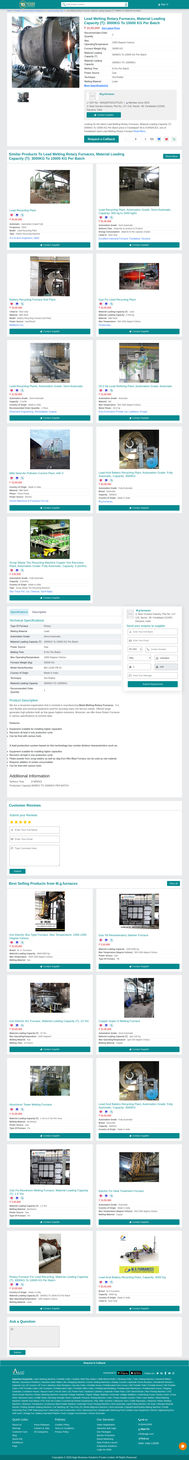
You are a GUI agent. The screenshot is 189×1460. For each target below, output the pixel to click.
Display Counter (119, 1382)
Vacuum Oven (46, 1391)
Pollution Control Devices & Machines (30, 11)
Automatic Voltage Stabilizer (123, 1394)
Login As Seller (104, 1449)
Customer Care (19, 1431)
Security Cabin (79, 1385)
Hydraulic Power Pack (114, 1391)
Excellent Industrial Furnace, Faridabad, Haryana (124, 238)
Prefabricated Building (105, 1388)
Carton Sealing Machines (98, 1382)
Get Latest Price (111, 28)
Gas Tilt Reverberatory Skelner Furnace (123, 935)
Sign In (163, 4)
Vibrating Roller (124, 1379)
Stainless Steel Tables (52, 1382)
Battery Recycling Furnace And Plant (32, 299)
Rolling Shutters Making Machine (36, 1407)
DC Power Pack (75, 1391)
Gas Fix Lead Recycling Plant (117, 299)
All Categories (41, 1431)
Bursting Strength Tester (59, 1398)
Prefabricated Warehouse (129, 1388)
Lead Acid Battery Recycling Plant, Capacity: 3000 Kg (132, 1277)
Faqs (14, 1446)
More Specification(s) (96, 85)
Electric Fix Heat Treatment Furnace (121, 1191)
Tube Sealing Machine (143, 1379)
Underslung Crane (146, 1394)
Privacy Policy (62, 1431)
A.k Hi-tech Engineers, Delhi (24, 238)
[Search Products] (62, 4)
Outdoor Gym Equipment (137, 1410)
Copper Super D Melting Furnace (119, 1021)
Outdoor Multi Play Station (84, 1379)
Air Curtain (56, 1401)
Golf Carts (17, 1413)
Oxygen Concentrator (77, 1413)
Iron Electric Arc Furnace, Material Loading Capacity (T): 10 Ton (49, 1021)
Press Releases (42, 1424)
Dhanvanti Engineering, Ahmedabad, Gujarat (33, 411)
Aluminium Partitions (30, 1382)
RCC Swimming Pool (87, 1410)
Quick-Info (17, 1439)
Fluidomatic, (105, 325)
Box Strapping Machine (74, 1382)
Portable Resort (155, 1385)
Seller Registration (106, 1424)
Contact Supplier (104, 115)
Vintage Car (28, 1413)
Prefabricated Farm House (115, 1385)
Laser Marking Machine (44, 1379)
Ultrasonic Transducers (32, 1404)
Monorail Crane (26, 1398)
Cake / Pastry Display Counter (121, 1398)
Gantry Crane (162, 1394)
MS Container (46, 1388)
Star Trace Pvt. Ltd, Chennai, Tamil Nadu (31, 591)
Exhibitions (17, 1442)
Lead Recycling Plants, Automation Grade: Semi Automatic (46, 386)
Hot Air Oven (61, 1391)
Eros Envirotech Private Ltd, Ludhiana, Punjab (123, 411)
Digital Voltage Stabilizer (97, 1394)
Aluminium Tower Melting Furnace (30, 1104)
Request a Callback (101, 139)
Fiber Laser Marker (145, 1398)
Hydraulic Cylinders (94, 1391)
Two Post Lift (76, 1407)
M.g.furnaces (107, 94)
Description (39, 612)
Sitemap (16, 1428)
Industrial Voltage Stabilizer (72, 1394)
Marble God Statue (30, 1401)
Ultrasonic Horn (121, 1401)
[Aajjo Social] (158, 1373)
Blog (14, 1435)
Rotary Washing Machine (46, 1394)
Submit (17, 871)
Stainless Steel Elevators (58, 1385)
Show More (172, 156)
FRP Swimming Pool (37, 1410)
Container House (31, 1391)
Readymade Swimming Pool (111, 1410)
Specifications (19, 612)
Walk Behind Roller (107, 1379)
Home (9, 11)
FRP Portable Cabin (28, 1388)
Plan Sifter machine (103, 1401)
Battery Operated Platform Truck (51, 1413)
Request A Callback (94, 1363)
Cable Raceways (138, 1401)
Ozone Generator (97, 1413)
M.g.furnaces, (106, 501)
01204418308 (145, 1424)
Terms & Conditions (64, 1428)
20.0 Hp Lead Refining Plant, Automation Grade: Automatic (135, 386)
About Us (17, 1424)
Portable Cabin (64, 1379)
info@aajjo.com (146, 1434)
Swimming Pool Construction (62, 1410)
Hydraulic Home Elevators (140, 1382)
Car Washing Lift (60, 1407)
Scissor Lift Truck (38, 1385)
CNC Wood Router (135, 1391)
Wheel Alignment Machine (96, 1407)
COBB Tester (41, 1398)
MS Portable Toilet (137, 1385)
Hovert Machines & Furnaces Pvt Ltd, (29, 501)
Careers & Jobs (41, 1428)
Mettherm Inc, (16, 325)
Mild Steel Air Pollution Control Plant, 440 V (36, 473)
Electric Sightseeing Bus (162, 1410)
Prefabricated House (152, 1388)
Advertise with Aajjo (106, 1428)
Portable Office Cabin (84, 1388)
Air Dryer (152, 1404)
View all (173, 883)
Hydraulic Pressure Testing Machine (88, 1398)
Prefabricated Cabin (63, 1388)
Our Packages (104, 1431)
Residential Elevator (163, 1382)
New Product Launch (107, 1442)
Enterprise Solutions (107, 1446)
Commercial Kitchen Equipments (77, 1401)
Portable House (94, 1385)
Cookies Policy (62, 1424)
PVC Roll (45, 1401)
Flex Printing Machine (155, 1391)
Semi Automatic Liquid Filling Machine (128, 1404)
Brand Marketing (105, 1439)
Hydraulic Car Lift (20, 1385)
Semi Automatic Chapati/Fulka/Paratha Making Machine (135, 1407)
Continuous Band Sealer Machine (60, 1404)
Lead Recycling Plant (55, 11)
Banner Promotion (106, 1435)
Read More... (140, 131)
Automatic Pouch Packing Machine (93, 1404)
